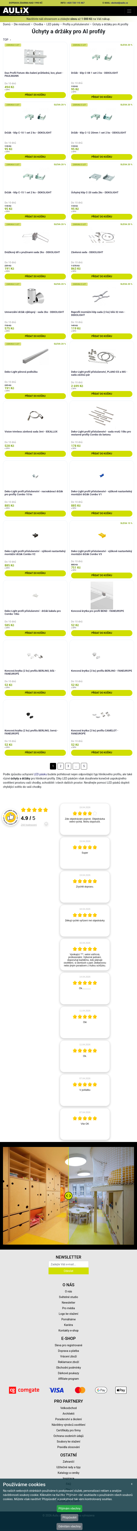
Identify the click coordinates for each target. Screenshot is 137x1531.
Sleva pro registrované (68, 1345)
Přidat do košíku (35, 94)
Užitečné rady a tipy (69, 1467)
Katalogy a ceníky (68, 1472)
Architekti (68, 1413)
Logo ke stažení (68, 1313)
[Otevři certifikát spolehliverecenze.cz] (34, 810)
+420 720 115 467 (76, 3)
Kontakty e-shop (68, 1330)
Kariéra (68, 1325)
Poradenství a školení (68, 1419)
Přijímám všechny (69, 1508)
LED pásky (53, 24)
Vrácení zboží (68, 1356)
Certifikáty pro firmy (68, 1430)
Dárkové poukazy (68, 1373)
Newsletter (68, 1302)
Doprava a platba (68, 1350)
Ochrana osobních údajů (69, 1436)
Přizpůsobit (70, 1517)
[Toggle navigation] (129, 11)
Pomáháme (68, 1319)
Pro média (68, 1308)
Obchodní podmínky (68, 1367)
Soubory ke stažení (68, 1441)
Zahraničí (68, 1461)
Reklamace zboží (68, 1362)
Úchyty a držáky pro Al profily (110, 24)
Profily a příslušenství (76, 24)
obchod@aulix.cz (119, 3)
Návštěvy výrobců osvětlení (68, 1424)
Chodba (38, 24)
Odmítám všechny (69, 1526)
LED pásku (40, 774)
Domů (6, 24)
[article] (85, 819)
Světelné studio (68, 1297)
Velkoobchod (68, 1408)
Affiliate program (68, 1378)
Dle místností (22, 24)
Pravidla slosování (68, 1447)
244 (29, 824)
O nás (68, 1291)
